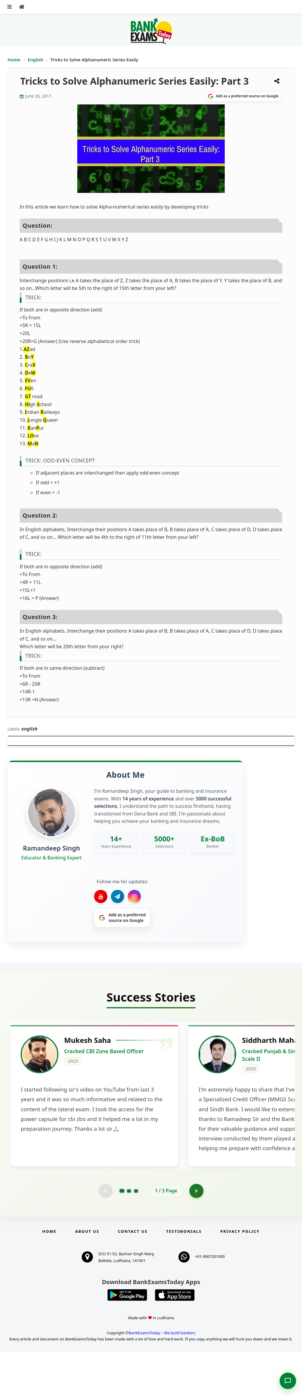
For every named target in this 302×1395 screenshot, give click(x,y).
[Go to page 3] (136, 1233)
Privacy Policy (240, 1274)
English (35, 60)
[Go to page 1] (121, 1233)
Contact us (132, 1274)
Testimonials (184, 1274)
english (29, 729)
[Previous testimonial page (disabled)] (105, 1233)
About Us (87, 1274)
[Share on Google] (243, 96)
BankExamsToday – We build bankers (162, 1375)
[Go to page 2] (129, 1233)
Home (14, 60)
